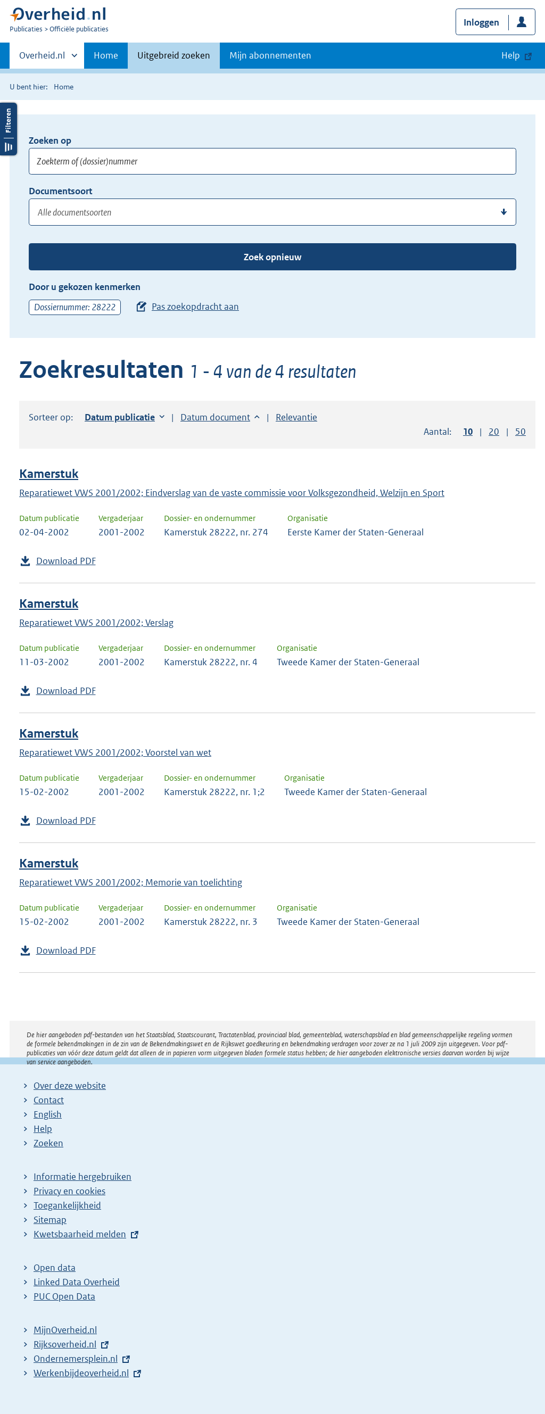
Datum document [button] (215, 417)
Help (43, 1129)
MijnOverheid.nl (65, 1330)
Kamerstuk (48, 474)
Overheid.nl (42, 58)
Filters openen (8, 129)
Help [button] (510, 55)
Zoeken (48, 1143)
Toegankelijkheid (67, 1205)
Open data (55, 1268)
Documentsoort (60, 191)
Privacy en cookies (69, 1191)
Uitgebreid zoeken (173, 55)
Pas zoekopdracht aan (195, 306)
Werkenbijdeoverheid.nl (81, 1373)
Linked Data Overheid (77, 1282)
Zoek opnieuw (272, 257)
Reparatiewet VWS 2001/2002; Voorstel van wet (115, 752)
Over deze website (70, 1085)
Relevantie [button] (296, 417)
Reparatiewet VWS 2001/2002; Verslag (96, 623)
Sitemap (50, 1220)
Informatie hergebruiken (82, 1177)
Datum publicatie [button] (120, 417)
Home (106, 55)
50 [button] (520, 431)
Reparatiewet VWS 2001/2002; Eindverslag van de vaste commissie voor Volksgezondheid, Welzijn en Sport (231, 493)
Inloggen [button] (481, 22)
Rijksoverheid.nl (65, 1344)
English (48, 1114)
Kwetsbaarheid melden (80, 1234)
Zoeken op (50, 140)
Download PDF (66, 561)
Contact (49, 1100)
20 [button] (494, 431)
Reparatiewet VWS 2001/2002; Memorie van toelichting (130, 882)
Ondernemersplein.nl (76, 1359)
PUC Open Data (64, 1296)
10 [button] (468, 431)
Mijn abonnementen (270, 55)
